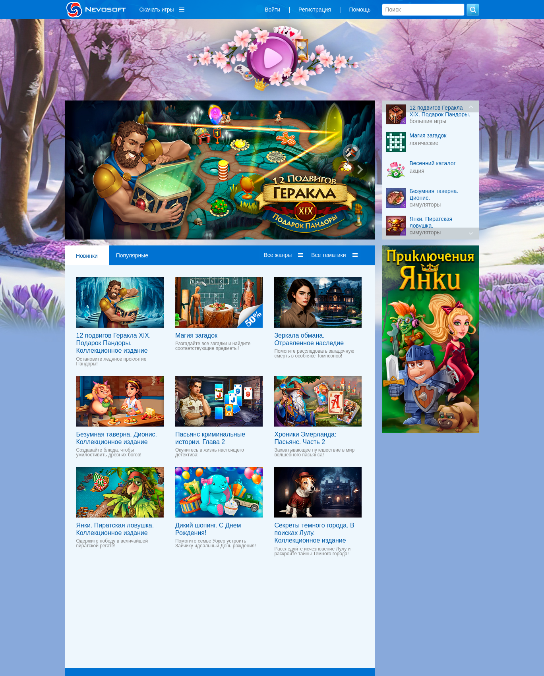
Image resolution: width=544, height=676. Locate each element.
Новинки (87, 256)
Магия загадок (196, 335)
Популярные (132, 255)
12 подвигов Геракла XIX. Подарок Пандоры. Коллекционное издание (113, 343)
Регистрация (314, 9)
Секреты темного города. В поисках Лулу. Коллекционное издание (314, 533)
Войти (272, 9)
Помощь (360, 9)
